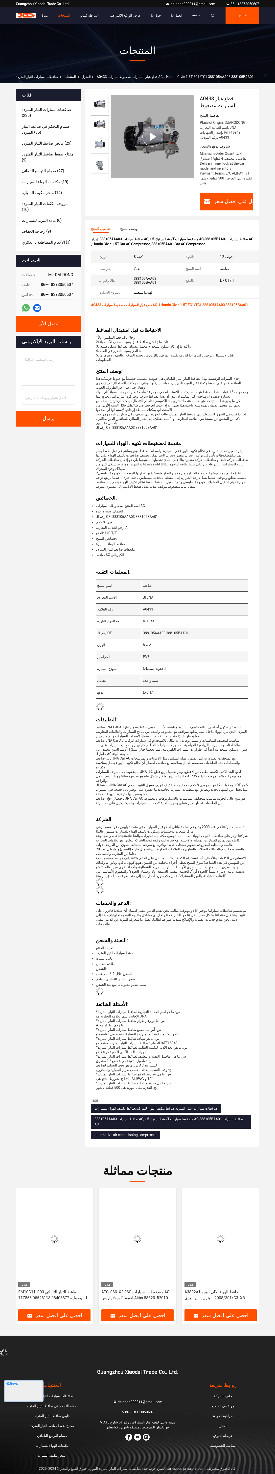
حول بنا (156, 15)
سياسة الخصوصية (223, 1446)
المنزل (86, 77)
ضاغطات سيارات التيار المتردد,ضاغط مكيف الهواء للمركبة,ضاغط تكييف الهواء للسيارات (156, 1108)
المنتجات (64, 15)
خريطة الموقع (223, 1436)
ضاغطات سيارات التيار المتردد (37, 77)
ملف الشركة (223, 1396)
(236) (46, 112)
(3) (46, 242)
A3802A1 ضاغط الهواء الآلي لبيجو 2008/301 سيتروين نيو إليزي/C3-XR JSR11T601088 (214, 1295)
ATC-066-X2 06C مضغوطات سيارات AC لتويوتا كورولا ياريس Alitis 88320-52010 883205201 (135, 1295)
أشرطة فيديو (89, 15)
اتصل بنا (176, 15)
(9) (48, 157)
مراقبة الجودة (223, 1416)
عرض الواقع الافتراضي (125, 15)
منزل (44, 15)
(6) (42, 220)
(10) (45, 206)
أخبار (223, 1426)
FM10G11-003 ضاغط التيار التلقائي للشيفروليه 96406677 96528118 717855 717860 (53, 1295)
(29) (46, 143)
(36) (45, 129)
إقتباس (242, 15)
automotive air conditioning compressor (125, 1135)
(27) (43, 171)
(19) (45, 181)
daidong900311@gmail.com (191, 4)
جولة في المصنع (223, 1406)
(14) (42, 192)
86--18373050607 (242, 4)
